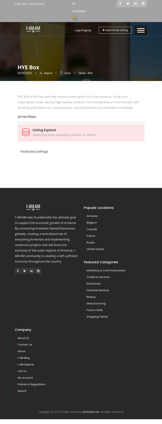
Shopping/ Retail (97, 317)
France (91, 236)
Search (22, 391)
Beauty (91, 297)
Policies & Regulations (31, 384)
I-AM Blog (24, 358)
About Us (23, 338)
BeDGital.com (91, 412)
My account (25, 378)
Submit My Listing (115, 30)
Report (46, 73)
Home (21, 351)
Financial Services (98, 290)
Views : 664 (86, 73)
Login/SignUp (83, 30)
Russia (91, 242)
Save (66, 73)
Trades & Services (98, 277)
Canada (92, 229)
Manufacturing (96, 303)
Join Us (22, 371)
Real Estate (94, 283)
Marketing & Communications (106, 270)
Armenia (92, 216)
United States (95, 249)
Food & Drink (95, 310)
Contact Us (25, 344)
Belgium (92, 222)
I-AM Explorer (26, 364)
